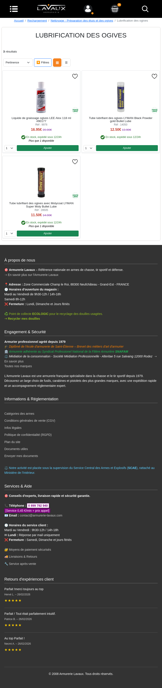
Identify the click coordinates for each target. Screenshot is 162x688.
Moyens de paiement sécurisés (30, 549)
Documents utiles (16, 449)
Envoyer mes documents (21, 456)
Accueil (19, 20)
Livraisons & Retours (23, 556)
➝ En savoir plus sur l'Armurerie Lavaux (31, 275)
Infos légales (13, 428)
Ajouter (47, 147)
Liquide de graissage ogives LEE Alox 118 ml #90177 (41, 119)
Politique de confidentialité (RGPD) (28, 435)
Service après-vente (22, 564)
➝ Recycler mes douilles (22, 318)
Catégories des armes (19, 413)
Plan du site (12, 442)
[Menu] (14, 8)
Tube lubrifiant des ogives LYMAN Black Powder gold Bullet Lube (120, 119)
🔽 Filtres (42, 62)
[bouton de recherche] (145, 9)
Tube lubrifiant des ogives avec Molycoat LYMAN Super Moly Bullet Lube (41, 205)
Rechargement (37, 20)
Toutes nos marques (18, 366)
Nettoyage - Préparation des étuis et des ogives (82, 20)
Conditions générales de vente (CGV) (29, 420)
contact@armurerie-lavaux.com (41, 515)
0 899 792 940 (38, 505)
